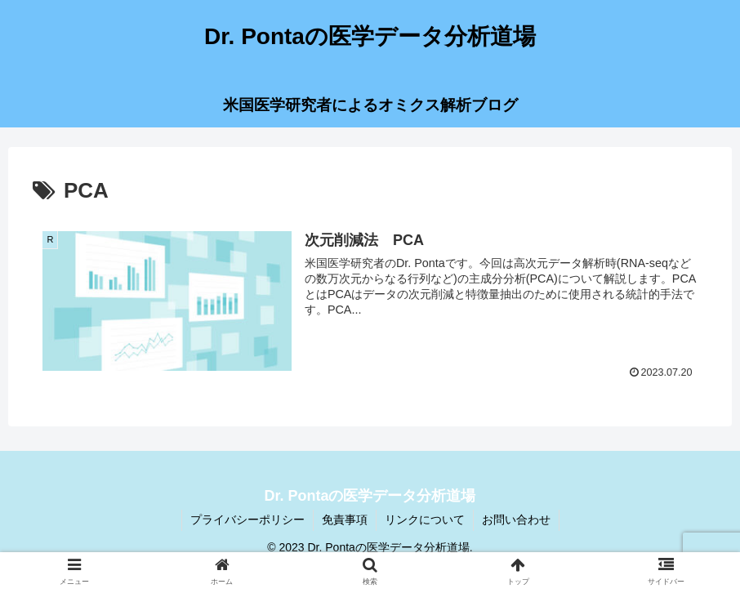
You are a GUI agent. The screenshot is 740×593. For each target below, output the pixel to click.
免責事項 (345, 519)
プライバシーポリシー (247, 519)
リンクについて (425, 519)
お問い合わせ (516, 519)
